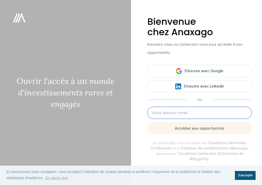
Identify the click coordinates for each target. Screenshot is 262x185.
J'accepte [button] (245, 175)
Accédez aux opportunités (199, 128)
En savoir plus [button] (56, 178)
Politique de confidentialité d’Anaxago (214, 148)
